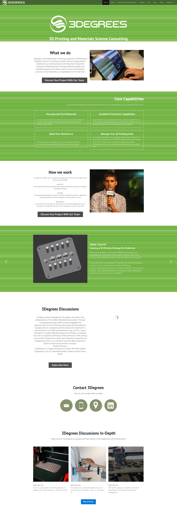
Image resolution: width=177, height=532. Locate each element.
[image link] (13, 2)
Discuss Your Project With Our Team (64, 80)
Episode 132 (75, 486)
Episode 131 (113, 486)
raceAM (123, 125)
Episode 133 (38, 486)
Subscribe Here (60, 365)
